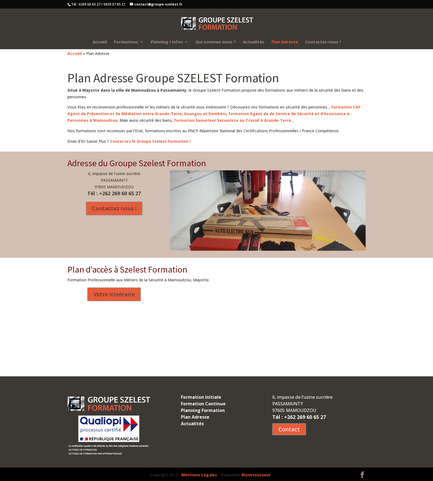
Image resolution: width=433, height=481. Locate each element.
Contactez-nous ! (323, 42)
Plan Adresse (284, 42)
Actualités (253, 42)
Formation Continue (203, 404)
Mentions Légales (199, 474)
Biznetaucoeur (256, 474)
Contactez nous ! (114, 208)
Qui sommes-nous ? (216, 42)
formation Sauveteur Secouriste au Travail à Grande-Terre (232, 120)
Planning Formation (203, 410)
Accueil (100, 42)
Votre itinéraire (114, 294)
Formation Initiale (201, 397)
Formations (126, 42)
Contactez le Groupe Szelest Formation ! (150, 141)
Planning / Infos (167, 42)
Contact (289, 429)
